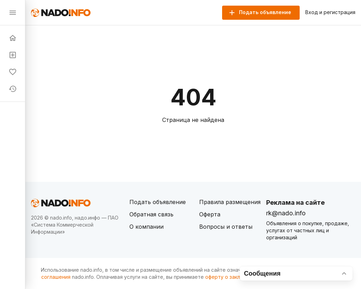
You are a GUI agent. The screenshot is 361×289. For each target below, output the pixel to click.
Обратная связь (151, 214)
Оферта (209, 214)
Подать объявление (157, 201)
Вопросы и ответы (225, 226)
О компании (146, 226)
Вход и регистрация (330, 12)
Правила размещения (230, 201)
